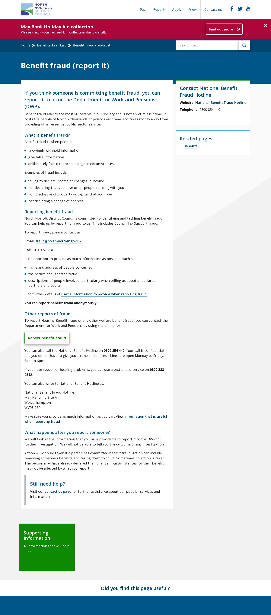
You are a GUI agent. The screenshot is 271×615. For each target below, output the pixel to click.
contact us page (58, 491)
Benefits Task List (51, 45)
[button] (265, 26)
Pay (142, 9)
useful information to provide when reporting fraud (104, 294)
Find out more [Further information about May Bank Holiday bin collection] (221, 29)
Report (158, 9)
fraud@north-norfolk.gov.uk (58, 241)
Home (25, 45)
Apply (176, 9)
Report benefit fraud (47, 338)
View (193, 9)
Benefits (190, 146)
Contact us (213, 9)
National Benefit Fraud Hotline (220, 102)
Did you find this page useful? (135, 588)
